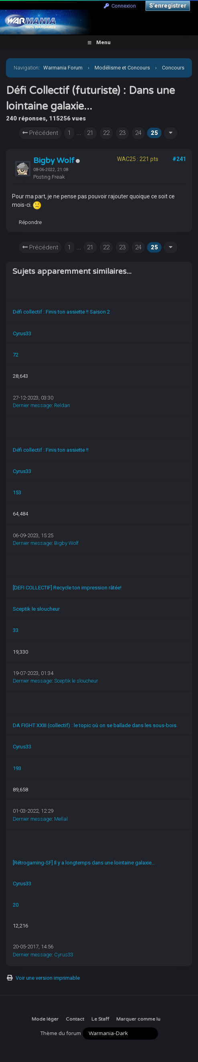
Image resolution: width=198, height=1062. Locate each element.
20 (15, 905)
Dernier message (32, 405)
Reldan (62, 405)
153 (17, 492)
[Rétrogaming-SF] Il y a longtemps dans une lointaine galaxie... (84, 863)
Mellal (61, 819)
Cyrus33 (22, 333)
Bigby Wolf (54, 160)
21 (90, 133)
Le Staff (100, 1019)
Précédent (40, 133)
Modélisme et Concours (122, 68)
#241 (179, 159)
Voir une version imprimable (48, 978)
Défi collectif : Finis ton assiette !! (51, 450)
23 (122, 133)
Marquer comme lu (138, 1019)
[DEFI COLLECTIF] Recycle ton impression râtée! (67, 588)
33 (15, 630)
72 (15, 355)
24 (138, 133)
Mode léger (45, 1019)
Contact (75, 1019)
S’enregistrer (167, 5)
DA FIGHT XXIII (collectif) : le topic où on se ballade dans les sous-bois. (95, 725)
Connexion (120, 6)
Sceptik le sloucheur (36, 609)
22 (106, 133)
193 (17, 768)
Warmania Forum (63, 68)
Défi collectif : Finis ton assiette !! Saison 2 (61, 312)
